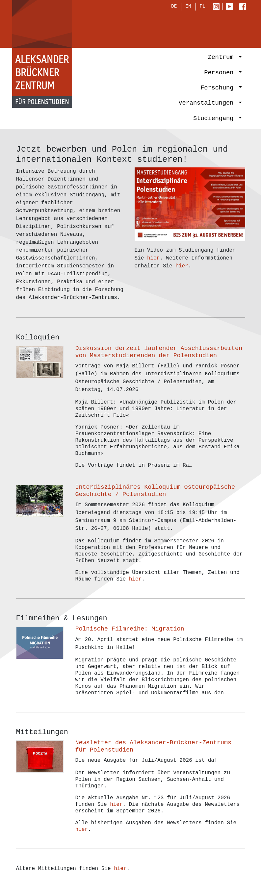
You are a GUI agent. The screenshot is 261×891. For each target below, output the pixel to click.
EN (188, 7)
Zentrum (222, 58)
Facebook (244, 7)
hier (153, 258)
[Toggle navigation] (233, 28)
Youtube (231, 7)
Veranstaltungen (207, 104)
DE (174, 7)
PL (202, 7)
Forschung (218, 89)
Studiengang (215, 119)
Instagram (217, 7)
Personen (220, 73)
